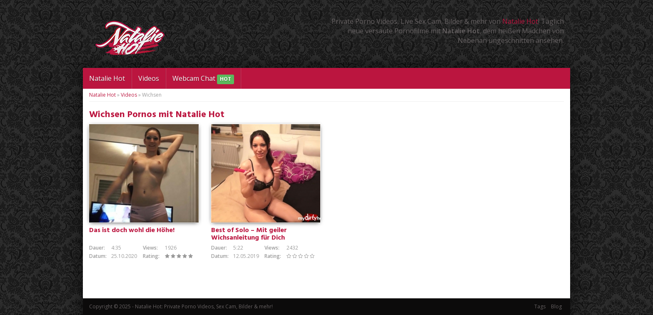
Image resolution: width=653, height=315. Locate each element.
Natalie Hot (520, 21)
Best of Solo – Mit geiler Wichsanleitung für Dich (249, 234)
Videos (148, 78)
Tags (540, 306)
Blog (556, 306)
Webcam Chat (203, 79)
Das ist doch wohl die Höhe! (131, 230)
